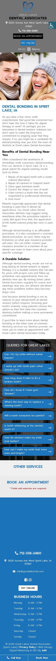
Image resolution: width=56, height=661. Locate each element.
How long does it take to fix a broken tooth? (22, 379)
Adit (44, 650)
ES (24, 49)
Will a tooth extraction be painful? (24, 415)
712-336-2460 (28, 31)
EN (19, 49)
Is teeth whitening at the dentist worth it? (23, 427)
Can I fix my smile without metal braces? (23, 356)
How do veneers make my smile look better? (23, 439)
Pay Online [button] (28, 588)
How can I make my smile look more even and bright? (25, 451)
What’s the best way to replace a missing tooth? (23, 403)
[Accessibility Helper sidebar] (52, 25)
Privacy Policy (27, 647)
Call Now (14, 658)
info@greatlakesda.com (28, 571)
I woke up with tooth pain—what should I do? (23, 368)
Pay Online (28, 43)
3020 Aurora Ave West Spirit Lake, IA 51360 (29, 24)
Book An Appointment (28, 36)
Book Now (42, 658)
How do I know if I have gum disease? (21, 391)
